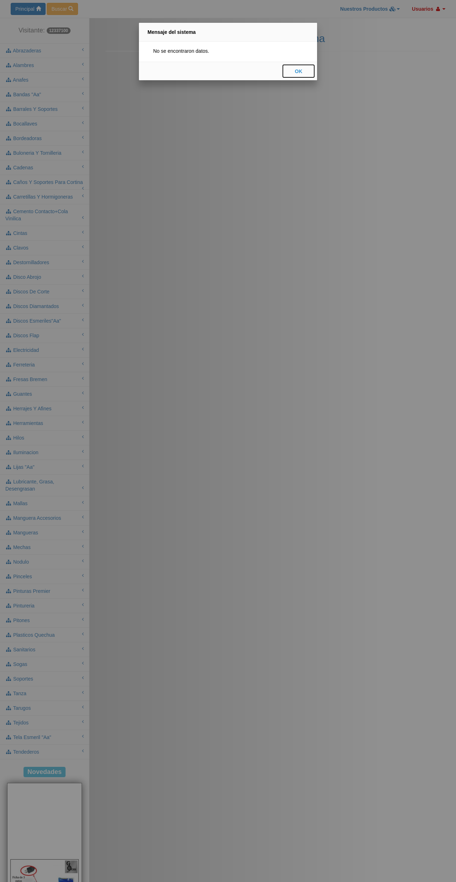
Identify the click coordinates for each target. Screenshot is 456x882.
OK (298, 71)
